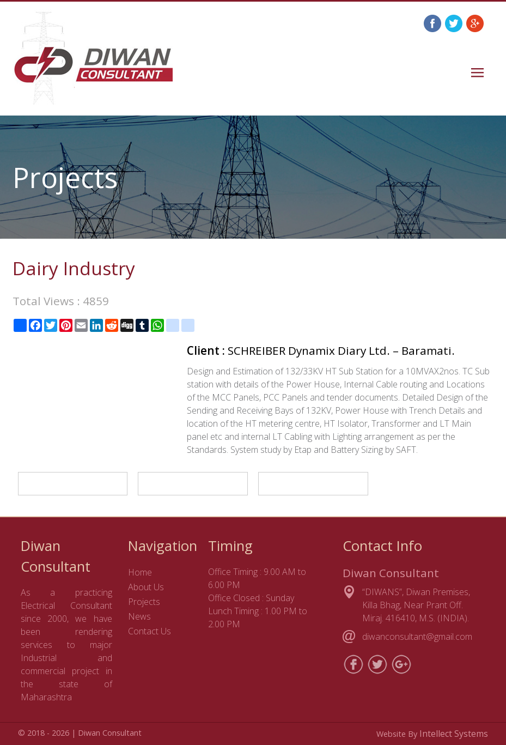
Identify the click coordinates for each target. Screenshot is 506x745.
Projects (144, 602)
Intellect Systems (453, 734)
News (139, 616)
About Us (146, 587)
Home (140, 572)
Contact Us (149, 631)
